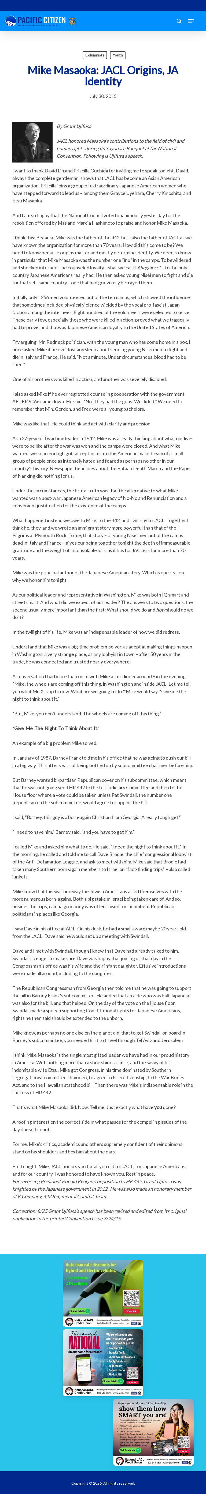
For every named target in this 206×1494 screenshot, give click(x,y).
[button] (191, 21)
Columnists (94, 55)
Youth (118, 55)
